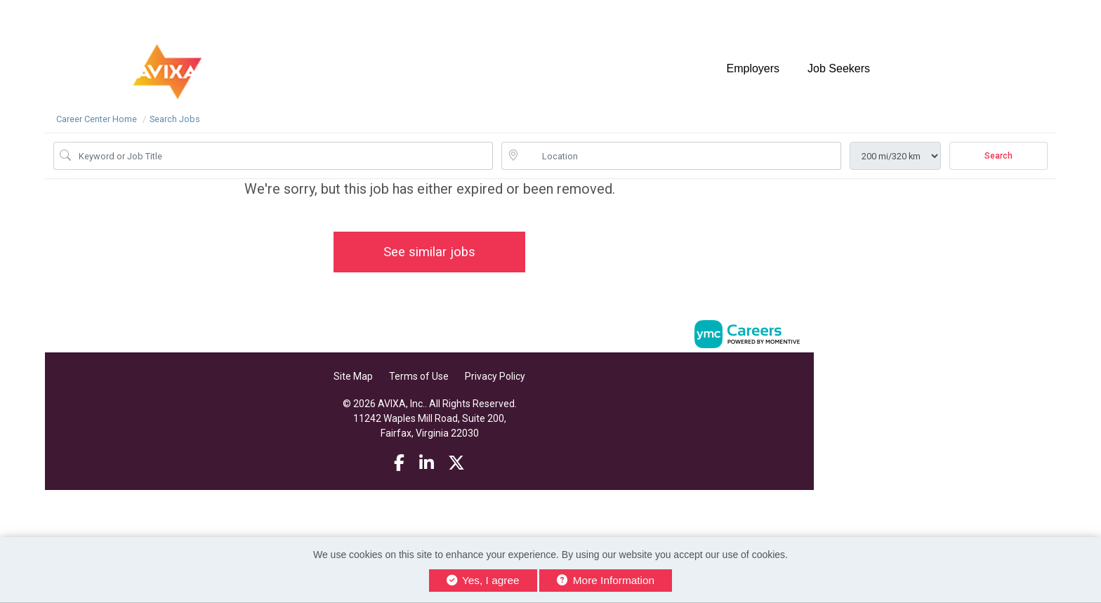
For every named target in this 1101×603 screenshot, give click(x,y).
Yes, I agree (483, 580)
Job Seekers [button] (838, 68)
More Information (605, 580)
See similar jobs (429, 251)
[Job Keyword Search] (283, 156)
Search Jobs (175, 119)
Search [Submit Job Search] (998, 156)
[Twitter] (456, 463)
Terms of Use (419, 376)
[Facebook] (399, 463)
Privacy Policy (495, 376)
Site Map (353, 376)
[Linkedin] (426, 463)
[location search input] (681, 156)
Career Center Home (96, 119)
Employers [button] (752, 68)
